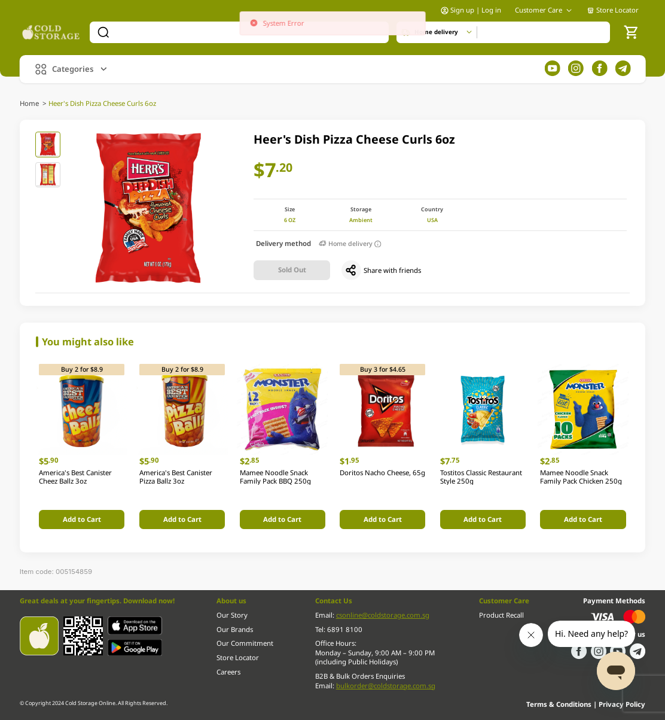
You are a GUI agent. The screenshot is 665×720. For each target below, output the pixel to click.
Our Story (232, 614)
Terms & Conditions (559, 704)
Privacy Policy (622, 704)
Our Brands (234, 629)
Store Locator (613, 9)
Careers (228, 671)
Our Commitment (244, 643)
